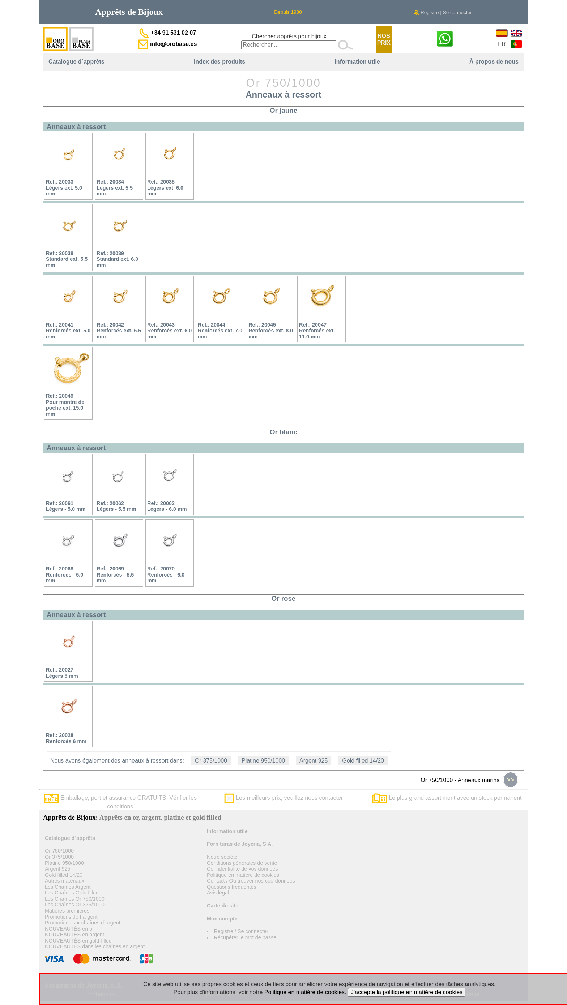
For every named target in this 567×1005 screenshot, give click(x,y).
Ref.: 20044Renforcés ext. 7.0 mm (220, 331)
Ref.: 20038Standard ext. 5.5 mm (67, 259)
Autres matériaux (64, 881)
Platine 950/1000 (263, 761)
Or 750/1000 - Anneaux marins (469, 780)
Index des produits (219, 62)
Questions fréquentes (231, 887)
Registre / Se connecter (241, 931)
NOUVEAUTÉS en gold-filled (78, 941)
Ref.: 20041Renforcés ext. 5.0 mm (68, 331)
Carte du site (222, 906)
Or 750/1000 (59, 851)
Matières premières (67, 911)
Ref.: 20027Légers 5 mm (62, 673)
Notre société (222, 857)
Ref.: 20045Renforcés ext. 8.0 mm (270, 331)
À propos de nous (494, 62)
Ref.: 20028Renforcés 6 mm (66, 738)
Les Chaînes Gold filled (72, 893)
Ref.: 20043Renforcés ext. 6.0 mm (169, 331)
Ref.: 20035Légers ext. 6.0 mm (165, 188)
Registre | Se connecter (442, 12)
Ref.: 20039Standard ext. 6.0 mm (117, 259)
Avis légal (218, 893)
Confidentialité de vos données (242, 869)
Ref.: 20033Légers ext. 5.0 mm (64, 188)
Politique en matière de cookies (243, 875)
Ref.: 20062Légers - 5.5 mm (116, 506)
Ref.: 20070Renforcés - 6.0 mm (165, 574)
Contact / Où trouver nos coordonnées (251, 881)
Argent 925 (313, 761)
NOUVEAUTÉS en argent (74, 934)
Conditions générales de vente (242, 863)
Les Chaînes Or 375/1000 (75, 904)
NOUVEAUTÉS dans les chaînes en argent (95, 946)
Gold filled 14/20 (363, 761)
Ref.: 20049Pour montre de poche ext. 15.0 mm (65, 405)
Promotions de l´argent (71, 917)
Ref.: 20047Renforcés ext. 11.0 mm (317, 331)
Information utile (357, 62)
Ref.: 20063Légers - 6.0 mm (167, 506)
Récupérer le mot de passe (245, 937)
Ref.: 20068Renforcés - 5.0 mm (64, 574)
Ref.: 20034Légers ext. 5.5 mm (115, 188)
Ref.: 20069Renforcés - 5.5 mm (115, 574)
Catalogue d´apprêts (76, 62)
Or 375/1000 (211, 761)
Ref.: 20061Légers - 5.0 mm (66, 506)
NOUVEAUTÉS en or (69, 929)
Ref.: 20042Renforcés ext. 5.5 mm (119, 331)
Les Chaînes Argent (67, 887)
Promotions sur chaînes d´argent (82, 923)
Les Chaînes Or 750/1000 (75, 899)
